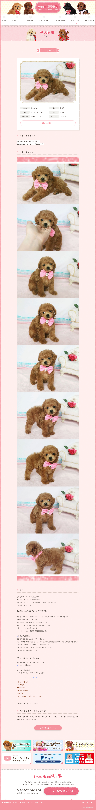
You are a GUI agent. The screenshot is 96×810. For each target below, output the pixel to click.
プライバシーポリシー (27, 802)
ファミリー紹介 (60, 20)
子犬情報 (30, 20)
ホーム (4, 20)
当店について (17, 20)
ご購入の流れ (44, 20)
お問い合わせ (89, 20)
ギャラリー (75, 20)
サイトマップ (40, 802)
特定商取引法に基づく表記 (10, 802)
